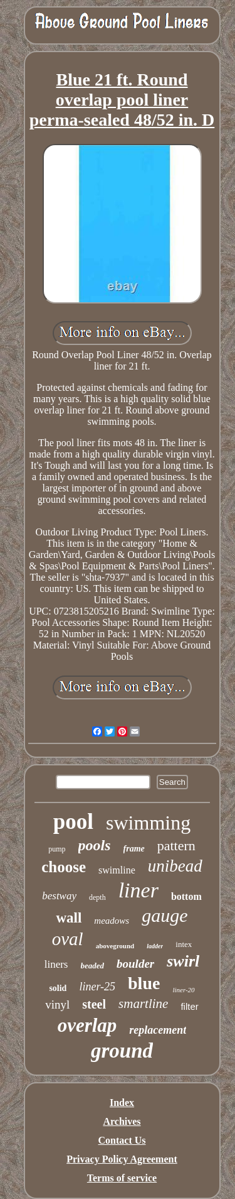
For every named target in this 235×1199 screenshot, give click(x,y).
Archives (121, 1121)
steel (94, 1004)
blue (144, 983)
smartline (143, 1003)
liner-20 (183, 990)
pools (94, 845)
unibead (175, 866)
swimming (148, 822)
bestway (59, 896)
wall (68, 918)
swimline (116, 870)
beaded (93, 965)
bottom (186, 896)
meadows (111, 921)
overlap (87, 1025)
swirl (183, 961)
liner (138, 890)
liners (56, 964)
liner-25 (97, 986)
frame (134, 848)
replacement (157, 1030)
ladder (155, 946)
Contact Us (122, 1140)
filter (189, 1006)
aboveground (115, 946)
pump (56, 849)
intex (183, 944)
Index (122, 1102)
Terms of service (122, 1178)
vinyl (57, 1004)
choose (63, 866)
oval (67, 939)
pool (73, 821)
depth (97, 897)
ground (122, 1050)
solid (57, 988)
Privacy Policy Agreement (121, 1159)
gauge (164, 915)
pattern (176, 845)
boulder (135, 963)
